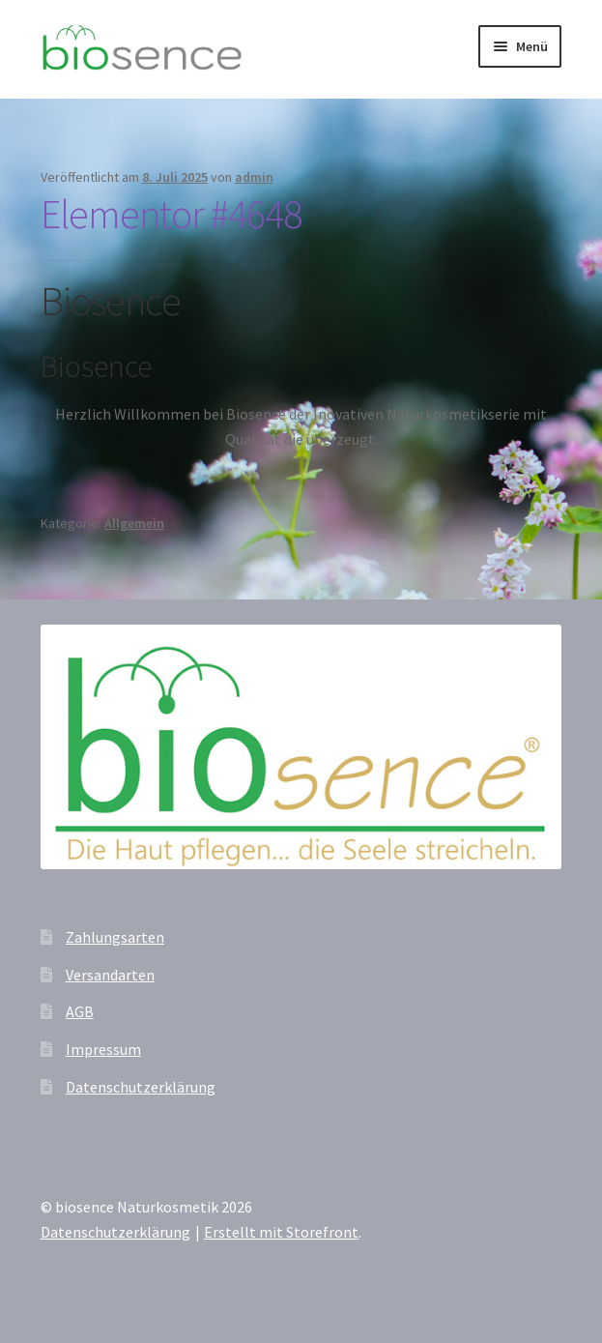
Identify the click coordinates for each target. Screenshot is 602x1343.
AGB (80, 1011)
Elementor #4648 (171, 214)
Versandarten (110, 974)
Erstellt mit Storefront (281, 1231)
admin (254, 177)
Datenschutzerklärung (140, 1086)
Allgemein (134, 523)
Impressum (103, 1049)
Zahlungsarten (115, 937)
